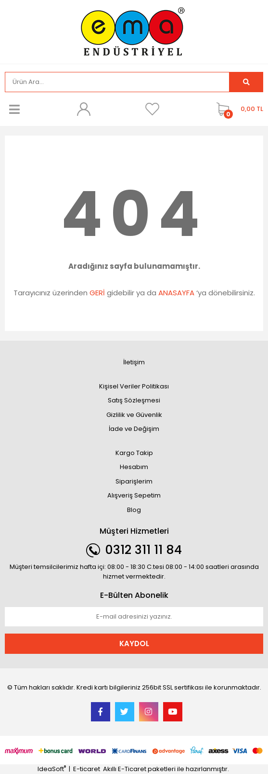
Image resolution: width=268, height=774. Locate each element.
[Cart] (237, 109)
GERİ (97, 293)
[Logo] (134, 31)
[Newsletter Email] (134, 616)
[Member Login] (83, 109)
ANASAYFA (176, 293)
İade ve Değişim (134, 428)
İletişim (134, 362)
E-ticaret (86, 769)
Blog (134, 509)
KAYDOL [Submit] (134, 643)
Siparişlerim (134, 481)
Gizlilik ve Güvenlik (134, 414)
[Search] (117, 82)
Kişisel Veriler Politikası (134, 386)
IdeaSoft (52, 769)
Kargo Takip (134, 452)
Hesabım (134, 466)
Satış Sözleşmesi (134, 400)
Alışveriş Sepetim (134, 495)
